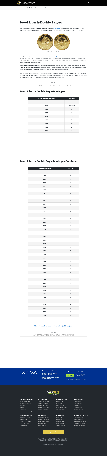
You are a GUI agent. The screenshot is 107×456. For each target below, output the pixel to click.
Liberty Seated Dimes (78, 409)
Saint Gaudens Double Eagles (26, 411)
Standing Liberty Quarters (25, 421)
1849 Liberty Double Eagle (49, 56)
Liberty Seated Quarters (25, 417)
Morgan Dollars (59, 401)
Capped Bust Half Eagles (43, 417)
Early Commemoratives (25, 401)
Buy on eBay (56, 28)
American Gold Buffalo (43, 409)
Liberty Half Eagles (42, 423)
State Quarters (23, 425)
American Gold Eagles (43, 405)
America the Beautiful (24, 427)
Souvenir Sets (23, 409)
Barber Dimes (77, 411)
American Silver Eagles (43, 403)
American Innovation (60, 411)
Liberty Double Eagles (29, 2)
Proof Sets (22, 405)
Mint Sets (22, 407)
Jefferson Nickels (78, 403)
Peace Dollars (59, 403)
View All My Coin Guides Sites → (53, 432)
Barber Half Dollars (78, 427)
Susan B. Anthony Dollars (61, 407)
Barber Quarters (23, 419)
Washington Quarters (24, 423)
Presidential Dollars (60, 409)
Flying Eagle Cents (60, 419)
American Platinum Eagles (43, 407)
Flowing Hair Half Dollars (79, 423)
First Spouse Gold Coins (43, 411)
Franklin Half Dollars (78, 417)
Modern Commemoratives (26, 403)
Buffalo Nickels (77, 401)
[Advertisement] (53, 16)
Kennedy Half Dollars (78, 419)
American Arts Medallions (43, 401)
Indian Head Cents (60, 421)
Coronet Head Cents (60, 427)
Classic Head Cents (60, 425)
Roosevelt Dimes (78, 407)
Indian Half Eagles (42, 425)
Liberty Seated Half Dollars (79, 425)
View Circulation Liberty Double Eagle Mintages (53, 326)
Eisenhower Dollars (60, 405)
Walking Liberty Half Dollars (80, 421)
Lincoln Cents (59, 417)
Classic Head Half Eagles (43, 419)
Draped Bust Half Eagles (43, 421)
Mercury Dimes (77, 405)
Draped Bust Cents (60, 423)
